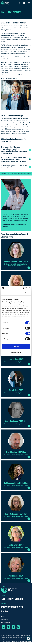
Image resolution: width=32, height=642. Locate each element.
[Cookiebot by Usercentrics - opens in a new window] (23, 288)
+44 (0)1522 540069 (12, 599)
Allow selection (16, 352)
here (24, 75)
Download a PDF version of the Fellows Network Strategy (16, 174)
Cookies (3, 617)
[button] (19, 3)
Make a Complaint (6, 622)
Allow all (16, 346)
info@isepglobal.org (12, 606)
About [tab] (26, 293)
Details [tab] (16, 293)
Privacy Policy (4, 611)
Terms (3, 614)
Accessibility (4, 619)
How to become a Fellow (8, 78)
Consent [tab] (5, 293)
